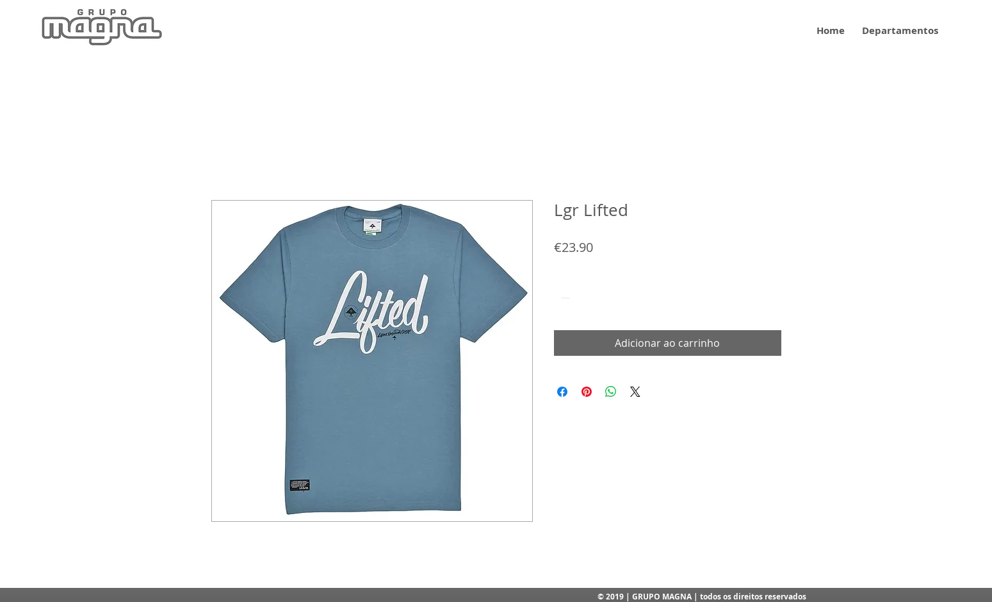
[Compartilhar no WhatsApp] (611, 391)
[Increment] (603, 298)
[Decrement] (564, 298)
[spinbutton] (583, 298)
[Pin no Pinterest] (586, 391)
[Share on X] (635, 391)
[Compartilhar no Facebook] (562, 391)
